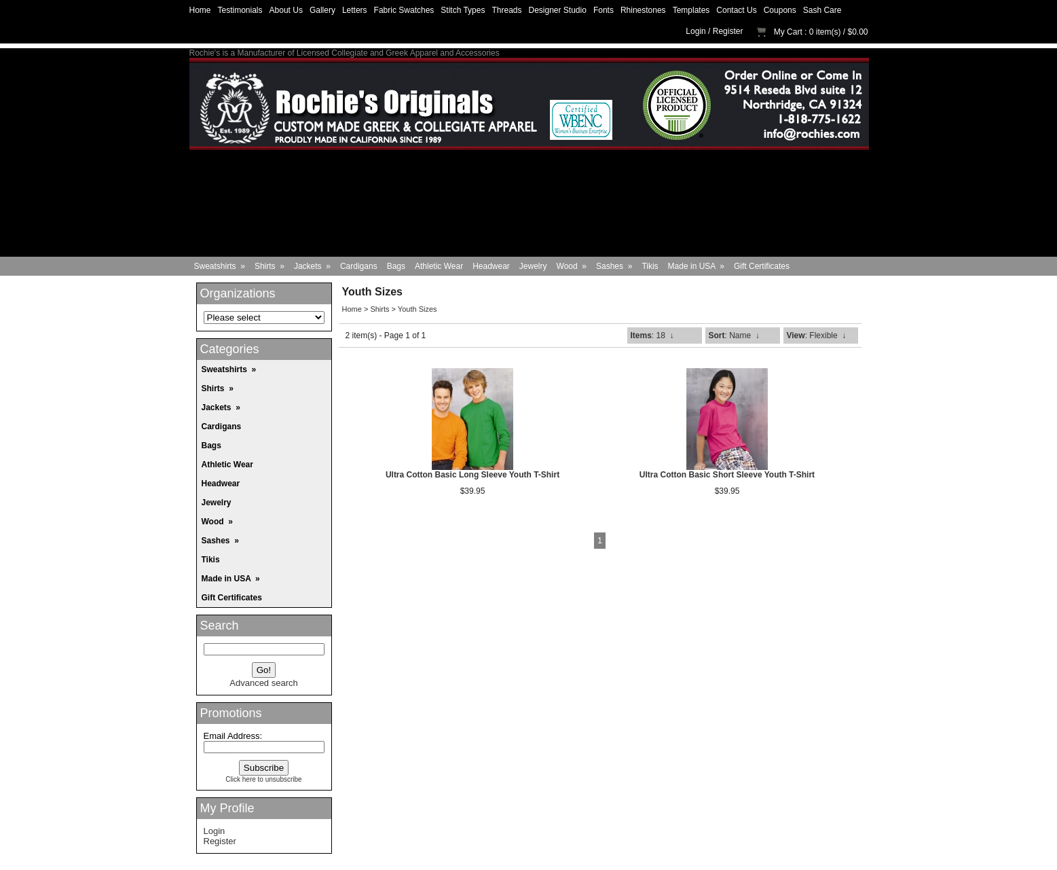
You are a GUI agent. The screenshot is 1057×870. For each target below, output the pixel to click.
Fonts (603, 10)
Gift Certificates (762, 266)
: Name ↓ (734, 335)
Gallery (322, 10)
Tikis (650, 266)
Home (200, 10)
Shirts (379, 309)
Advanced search (263, 683)
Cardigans (358, 266)
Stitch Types (463, 10)
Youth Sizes (417, 309)
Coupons (780, 10)
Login (695, 31)
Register (728, 31)
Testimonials (240, 10)
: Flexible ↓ (817, 335)
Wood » (572, 266)
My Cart (788, 32)
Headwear (491, 266)
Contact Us (736, 10)
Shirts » (269, 266)
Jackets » (312, 266)
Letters (354, 10)
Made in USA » (696, 266)
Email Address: (233, 736)
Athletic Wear (439, 266)
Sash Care (822, 10)
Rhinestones (643, 10)
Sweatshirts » (219, 266)
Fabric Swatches (404, 10)
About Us (286, 10)
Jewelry (533, 266)
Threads (506, 10)
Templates (691, 10)
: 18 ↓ (652, 335)
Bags (396, 266)
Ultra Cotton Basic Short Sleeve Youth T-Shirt (727, 474)
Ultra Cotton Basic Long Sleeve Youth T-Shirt (472, 474)
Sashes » (614, 266)
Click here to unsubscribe (263, 779)
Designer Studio (558, 10)
